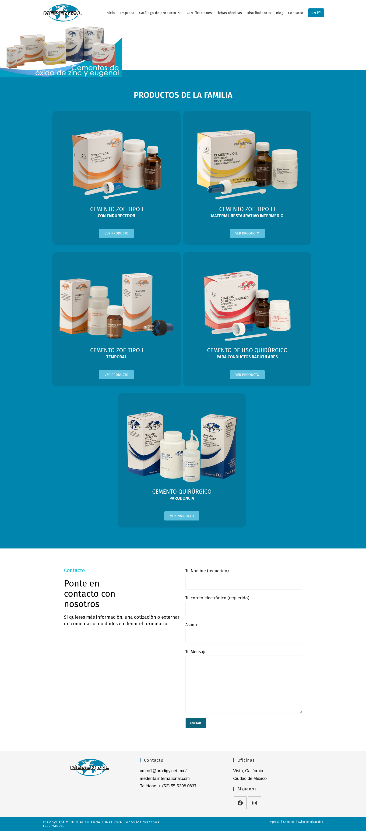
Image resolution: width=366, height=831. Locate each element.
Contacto (289, 822)
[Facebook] (240, 802)
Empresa (274, 822)
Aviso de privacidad (310, 822)
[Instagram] (254, 802)
